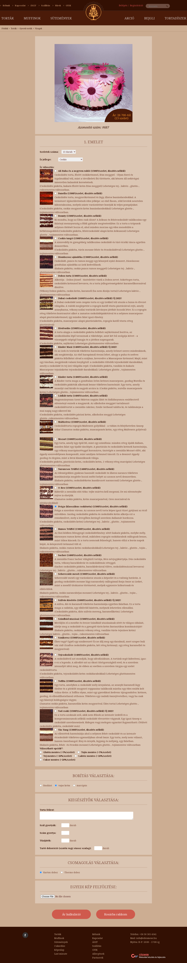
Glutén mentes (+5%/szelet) (57, 752)
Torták (7, 18)
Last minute (60, 953)
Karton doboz (49, 872)
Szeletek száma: (49, 151)
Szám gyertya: (48, 832)
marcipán (80, 785)
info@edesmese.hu (146, 938)
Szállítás (45, 5)
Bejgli (149, 18)
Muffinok (32, 18)
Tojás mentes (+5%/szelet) (94, 752)
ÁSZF (33, 5)
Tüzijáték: (45, 840)
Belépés (123, 5)
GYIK (68, 5)
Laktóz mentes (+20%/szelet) (93, 755)
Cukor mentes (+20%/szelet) (57, 759)
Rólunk (6, 5)
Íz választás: (47, 167)
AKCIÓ (129, 18)
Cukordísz (59, 945)
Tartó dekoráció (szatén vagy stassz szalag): (65, 848)
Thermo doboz (70, 872)
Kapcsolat (20, 5)
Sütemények (61, 18)
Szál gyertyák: (48, 825)
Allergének (98, 953)
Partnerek (97, 957)
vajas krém (62, 785)
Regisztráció (136, 5)
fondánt (46, 785)
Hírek (58, 5)
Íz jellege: (45, 159)
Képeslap (59, 949)
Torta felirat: (47, 809)
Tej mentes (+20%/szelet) (56, 755)
